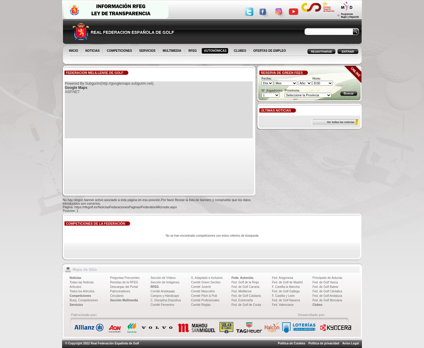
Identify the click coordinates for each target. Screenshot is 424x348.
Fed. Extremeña (242, 300)
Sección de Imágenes (165, 282)
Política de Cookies (292, 343)
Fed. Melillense (241, 291)
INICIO (74, 51)
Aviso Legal (350, 343)
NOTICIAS (93, 51)
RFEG (193, 51)
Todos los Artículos (82, 291)
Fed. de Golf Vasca (325, 282)
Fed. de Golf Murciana (327, 300)
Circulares (117, 295)
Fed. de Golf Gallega (286, 291)
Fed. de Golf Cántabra (327, 291)
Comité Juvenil (201, 286)
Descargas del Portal (124, 286)
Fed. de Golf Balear (325, 286)
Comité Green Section (205, 282)
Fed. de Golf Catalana (246, 295)
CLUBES (240, 50)
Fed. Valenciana (283, 304)
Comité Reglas (201, 304)
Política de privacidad (323, 343)
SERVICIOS (147, 51)
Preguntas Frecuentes (124, 277)
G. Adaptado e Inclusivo (207, 277)
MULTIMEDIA (172, 51)
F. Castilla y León (283, 295)
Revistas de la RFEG (124, 282)
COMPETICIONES (120, 51)
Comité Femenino (162, 304)
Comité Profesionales (205, 300)
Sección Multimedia (124, 300)
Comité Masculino (203, 291)
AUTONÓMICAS (215, 50)
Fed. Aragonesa (282, 277)
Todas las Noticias (82, 282)
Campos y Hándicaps (165, 295)
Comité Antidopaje (163, 291)
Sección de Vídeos (163, 277)
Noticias (75, 277)
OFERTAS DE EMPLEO (269, 50)
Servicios (76, 304)
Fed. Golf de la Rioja (245, 282)
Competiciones (80, 295)
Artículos (75, 286)
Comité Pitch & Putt (204, 295)
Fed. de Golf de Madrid (287, 282)
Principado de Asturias (327, 277)
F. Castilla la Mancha (286, 286)
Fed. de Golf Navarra (286, 300)
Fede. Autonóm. (242, 277)
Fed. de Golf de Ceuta (246, 304)
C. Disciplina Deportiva (166, 300)
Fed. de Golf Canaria (245, 286)
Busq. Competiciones (84, 300)
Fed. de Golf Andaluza (327, 295)
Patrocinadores (120, 291)
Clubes (317, 304)
